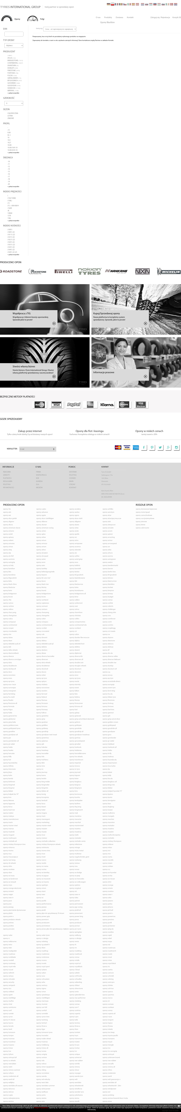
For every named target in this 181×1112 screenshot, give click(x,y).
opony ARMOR (107, 540)
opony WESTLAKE (75, 1083)
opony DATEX (8, 638)
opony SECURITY (8, 982)
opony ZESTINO (8, 1101)
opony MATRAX (8, 829)
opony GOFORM (74, 722)
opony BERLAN (74, 572)
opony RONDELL (8, 960)
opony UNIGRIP (41, 1054)
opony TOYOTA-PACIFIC (110, 1036)
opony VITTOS (107, 1070)
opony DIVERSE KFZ (76, 656)
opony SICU (7, 989)
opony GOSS (107, 735)
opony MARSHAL (75, 822)
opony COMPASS (42, 622)
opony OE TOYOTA (42, 882)
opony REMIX (74, 942)
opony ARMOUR (41, 544)
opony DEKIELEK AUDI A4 (11, 644)
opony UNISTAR (41, 1057)
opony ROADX (107, 954)
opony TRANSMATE (75, 1039)
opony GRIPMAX (42, 741)
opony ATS (73, 553)
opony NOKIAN (108, 866)
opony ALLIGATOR (75, 522)
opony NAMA (107, 857)
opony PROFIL (107, 923)
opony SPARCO (108, 992)
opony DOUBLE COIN (76, 663)
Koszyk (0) (176, 18)
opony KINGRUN (75, 785)
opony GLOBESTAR (9, 719)
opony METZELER (75, 838)
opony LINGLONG (108, 807)
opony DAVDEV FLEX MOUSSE (79, 638)
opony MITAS (107, 848)
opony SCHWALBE (75, 979)
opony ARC (73, 537)
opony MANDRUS (75, 816)
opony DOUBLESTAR (43, 666)
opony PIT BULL (108, 910)
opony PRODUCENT (42, 923)
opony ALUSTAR (41, 525)
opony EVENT (74, 688)
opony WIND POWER (43, 1089)
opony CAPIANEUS (42, 603)
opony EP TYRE (41, 678)
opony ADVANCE (42, 512)
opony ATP (7, 553)
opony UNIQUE (74, 1054)
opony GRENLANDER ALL (11, 741)
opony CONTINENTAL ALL (44, 625)
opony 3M (7, 509)
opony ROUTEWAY (9, 963)
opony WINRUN (8, 1092)
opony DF (106, 650)
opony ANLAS (74, 528)
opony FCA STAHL (9, 697)
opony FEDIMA (74, 697)
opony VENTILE (74, 1064)
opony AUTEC (41, 559)
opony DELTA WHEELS (10, 650)
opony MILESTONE (75, 844)
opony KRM (7, 797)
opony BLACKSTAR (9, 587)
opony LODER (40, 810)
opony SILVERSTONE (76, 989)
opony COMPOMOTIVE (77, 622)
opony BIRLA (7, 581)
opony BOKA (73, 587)
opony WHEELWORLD (76, 1086)
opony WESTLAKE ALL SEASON (13, 1086)
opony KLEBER (107, 788)
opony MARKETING (42, 822)
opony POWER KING (76, 916)
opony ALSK (107, 522)
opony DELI (7, 647)
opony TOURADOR (42, 1036)
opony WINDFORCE (75, 1089)
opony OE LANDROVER (10, 879)
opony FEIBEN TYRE (109, 697)
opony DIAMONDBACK (11, 653)
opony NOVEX (74, 869)
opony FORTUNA (41, 706)
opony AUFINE (74, 556)
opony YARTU (41, 1095)
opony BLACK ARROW (109, 581)
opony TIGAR (40, 1029)
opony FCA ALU (108, 694)
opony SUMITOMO (9, 1007)
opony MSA (7, 854)
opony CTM (7, 634)
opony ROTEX (107, 960)
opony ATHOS (41, 550)
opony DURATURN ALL (110, 669)
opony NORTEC (41, 869)
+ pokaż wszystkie (13, 93)
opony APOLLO (74, 534)
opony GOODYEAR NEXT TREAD (46, 735)
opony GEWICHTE (42, 716)
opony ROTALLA (74, 960)
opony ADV (7, 512)
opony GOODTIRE (9, 732)
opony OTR (73, 891)
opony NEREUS (74, 863)
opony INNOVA (74, 766)
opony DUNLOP (108, 666)
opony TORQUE (8, 1036)
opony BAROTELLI (75, 569)
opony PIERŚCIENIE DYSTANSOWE (14, 910)
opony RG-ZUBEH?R (43, 945)
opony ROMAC (74, 957)
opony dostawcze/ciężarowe (146, 509)
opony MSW (40, 854)
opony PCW (7, 904)
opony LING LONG (75, 807)
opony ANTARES (8, 531)
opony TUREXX (41, 1051)
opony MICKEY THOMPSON (112, 841)
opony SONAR (41, 992)
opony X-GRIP (8, 1095)
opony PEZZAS (41, 907)
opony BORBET (108, 587)
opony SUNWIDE (42, 1014)
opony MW (107, 854)
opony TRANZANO (109, 1039)
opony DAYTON (108, 638)
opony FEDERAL (41, 697)
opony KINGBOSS (75, 782)
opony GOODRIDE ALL (110, 728)
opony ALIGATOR (8, 522)
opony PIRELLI (41, 910)
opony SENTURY (41, 985)
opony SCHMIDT (108, 976)
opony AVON (40, 562)
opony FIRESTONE (108, 700)
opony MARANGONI (43, 819)
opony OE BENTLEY (42, 873)
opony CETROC (74, 609)
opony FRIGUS (8, 710)
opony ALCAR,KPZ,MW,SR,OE (112, 518)
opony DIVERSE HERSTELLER (45, 656)
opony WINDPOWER (109, 1089)
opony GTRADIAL (74, 744)
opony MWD (40, 857)
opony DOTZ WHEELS (43, 663)
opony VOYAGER (75, 1073)
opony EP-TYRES (9, 681)
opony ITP (106, 769)
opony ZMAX (107, 1101)
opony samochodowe (144, 515)
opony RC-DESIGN (75, 938)
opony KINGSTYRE (75, 788)
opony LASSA (40, 804)
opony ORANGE (108, 885)
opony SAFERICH (8, 973)
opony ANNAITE (108, 528)
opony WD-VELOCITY (43, 1079)
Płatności (7, 478)
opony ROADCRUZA (109, 948)
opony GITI (106, 716)
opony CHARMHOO (75, 612)
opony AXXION (108, 562)
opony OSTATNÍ (8, 891)
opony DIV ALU (108, 653)
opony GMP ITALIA (9, 722)
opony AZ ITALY (8, 565)
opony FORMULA (8, 706)
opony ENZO (7, 678)
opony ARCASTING (109, 537)
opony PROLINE (8, 926)
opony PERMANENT (76, 904)
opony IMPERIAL (75, 763)
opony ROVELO (41, 963)
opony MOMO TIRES (43, 851)
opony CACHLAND (42, 600)
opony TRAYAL (107, 1042)
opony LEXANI (41, 807)
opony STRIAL (7, 1004)
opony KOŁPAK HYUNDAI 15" (112, 791)
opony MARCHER (108, 819)
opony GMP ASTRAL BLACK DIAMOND (81, 719)
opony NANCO (41, 860)
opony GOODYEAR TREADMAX (79, 735)
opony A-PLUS (41, 509)
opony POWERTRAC (109, 916)
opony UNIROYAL (108, 1054)
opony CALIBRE (74, 600)
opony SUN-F (73, 1007)
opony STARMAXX (42, 1001)
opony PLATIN (8, 913)
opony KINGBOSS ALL (110, 782)
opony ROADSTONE (42, 954)
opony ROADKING (75, 951)
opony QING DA (108, 929)
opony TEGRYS (108, 1023)
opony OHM (107, 882)
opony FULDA (7, 713)
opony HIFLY (7, 757)
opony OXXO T (107, 895)
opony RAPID (107, 935)
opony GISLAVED (75, 716)
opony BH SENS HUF (43, 578)
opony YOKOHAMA (76, 1095)
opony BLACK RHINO (10, 584)
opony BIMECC (108, 578)
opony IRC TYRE (74, 769)
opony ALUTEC (74, 525)
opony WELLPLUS (8, 1083)
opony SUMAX (74, 1004)
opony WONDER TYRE (76, 1092)
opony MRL (106, 851)
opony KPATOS (108, 794)
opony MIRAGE (74, 848)
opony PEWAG (8, 907)
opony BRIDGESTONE (43, 594)
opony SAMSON (108, 973)
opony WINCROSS (9, 1089)
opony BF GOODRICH (76, 575)
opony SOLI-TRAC (108, 989)
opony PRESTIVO (108, 920)
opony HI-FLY (107, 753)
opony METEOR (41, 838)
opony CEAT (73, 606)
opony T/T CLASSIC (9, 1020)
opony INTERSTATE (9, 769)
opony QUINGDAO (75, 932)
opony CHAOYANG (42, 612)
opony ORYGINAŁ (75, 888)
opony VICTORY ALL (109, 1067)
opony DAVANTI (41, 638)
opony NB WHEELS (9, 863)
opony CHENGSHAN (10, 616)
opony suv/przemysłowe (145, 518)
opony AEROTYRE (108, 512)
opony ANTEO (41, 531)
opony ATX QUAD (42, 556)
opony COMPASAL (9, 622)
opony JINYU (7, 772)
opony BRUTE (41, 597)
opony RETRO (7, 945)
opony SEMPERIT (9, 985)
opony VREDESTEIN (109, 1073)
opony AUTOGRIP (9, 562)
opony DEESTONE (109, 641)
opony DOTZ (7, 663)
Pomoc (72, 467)
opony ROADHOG (42, 951)
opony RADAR (7, 935)
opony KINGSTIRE (42, 788)
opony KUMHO (74, 797)
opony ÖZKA (73, 898)
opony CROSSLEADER (10, 631)
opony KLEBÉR (8, 791)
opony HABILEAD (108, 744)
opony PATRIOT (74, 901)
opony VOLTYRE (8, 1073)
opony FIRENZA (74, 700)
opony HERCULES (9, 753)
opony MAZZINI (108, 832)
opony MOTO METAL (76, 851)
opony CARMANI (42, 606)
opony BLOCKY (41, 587)
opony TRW (106, 1048)
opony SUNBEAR (108, 1007)
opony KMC (73, 791)
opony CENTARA (41, 609)
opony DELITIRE (74, 647)
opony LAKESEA (8, 801)
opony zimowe (141, 522)
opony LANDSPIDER (76, 801)
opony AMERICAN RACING (44, 528)
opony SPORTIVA (108, 995)
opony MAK (73, 813)
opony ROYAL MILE (9, 967)
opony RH (72, 945)
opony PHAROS (108, 907)
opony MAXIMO (108, 829)
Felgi (42, 19)
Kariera (39, 481)
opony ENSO (73, 675)
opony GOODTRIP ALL (76, 732)
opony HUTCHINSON (76, 760)
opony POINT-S (8, 916)
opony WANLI (107, 1076)
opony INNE (40, 766)
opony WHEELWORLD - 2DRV (112, 1086)
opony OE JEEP (74, 876)
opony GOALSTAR (42, 722)
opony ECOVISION (9, 675)
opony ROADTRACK (75, 954)
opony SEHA (40, 982)
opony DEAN (7, 641)
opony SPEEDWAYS (43, 995)
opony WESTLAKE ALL (109, 1083)
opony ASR (106, 547)
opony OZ (39, 898)
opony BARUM (108, 569)
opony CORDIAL (41, 628)
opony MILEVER (108, 844)
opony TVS (73, 1051)
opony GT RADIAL (108, 741)
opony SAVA (40, 976)
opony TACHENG (42, 1020)
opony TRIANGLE (108, 1045)
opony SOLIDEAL (8, 992)
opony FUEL (73, 710)
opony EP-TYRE (108, 678)
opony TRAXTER (74, 1042)
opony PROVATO (8, 929)
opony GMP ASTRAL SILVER (111, 719)
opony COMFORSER (109, 619)
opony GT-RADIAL (9, 744)
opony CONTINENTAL (10, 625)
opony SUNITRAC (75, 1010)
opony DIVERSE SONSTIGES (12, 659)
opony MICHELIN (108, 838)
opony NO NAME (42, 866)
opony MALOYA (8, 816)
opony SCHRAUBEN (42, 979)
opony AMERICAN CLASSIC (11, 528)
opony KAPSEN (74, 775)
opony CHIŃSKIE (75, 616)
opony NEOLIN (41, 863)
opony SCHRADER (9, 979)
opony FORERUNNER (76, 703)
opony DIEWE (41, 653)
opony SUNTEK (8, 1014)
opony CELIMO (8, 609)
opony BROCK (8, 597)
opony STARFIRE (8, 1001)
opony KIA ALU (108, 779)
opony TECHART (41, 1023)
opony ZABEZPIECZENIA (11, 1098)
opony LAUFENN (74, 804)
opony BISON (41, 581)
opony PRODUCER (75, 923)
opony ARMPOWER (75, 544)
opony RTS (106, 967)
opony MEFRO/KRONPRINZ (111, 835)
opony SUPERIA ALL (109, 1014)
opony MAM (40, 816)
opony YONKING (108, 1095)
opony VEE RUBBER (76, 1061)
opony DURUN (41, 672)
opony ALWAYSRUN (109, 525)
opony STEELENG (75, 1001)
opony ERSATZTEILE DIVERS (111, 681)
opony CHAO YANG (9, 612)
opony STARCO (107, 998)
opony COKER (41, 619)
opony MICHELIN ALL (10, 841)
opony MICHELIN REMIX (77, 841)
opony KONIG (41, 794)
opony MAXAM (41, 829)
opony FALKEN (74, 691)
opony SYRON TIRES (42, 1017)
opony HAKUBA (41, 747)
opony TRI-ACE (74, 1045)
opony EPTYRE (41, 681)
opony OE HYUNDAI (109, 873)
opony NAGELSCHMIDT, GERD (79, 857)
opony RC (6, 938)
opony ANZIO (74, 531)
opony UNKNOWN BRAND (111, 1057)
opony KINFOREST (9, 782)
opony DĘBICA (74, 641)
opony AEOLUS (74, 512)
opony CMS (107, 616)
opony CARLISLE (108, 603)
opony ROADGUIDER (10, 951)
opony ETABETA (41, 685)
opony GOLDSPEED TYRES (11, 728)
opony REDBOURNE (9, 942)
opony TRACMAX (8, 1039)
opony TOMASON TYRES (44, 1032)
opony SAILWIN (74, 973)
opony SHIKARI (74, 985)
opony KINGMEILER (42, 785)
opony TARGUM (108, 1020)
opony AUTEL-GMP (75, 559)
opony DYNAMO (75, 672)
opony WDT (73, 1079)
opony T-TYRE (107, 1017)
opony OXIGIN (8, 895)
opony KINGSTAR (9, 788)
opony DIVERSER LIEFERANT (111, 659)
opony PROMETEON (43, 926)
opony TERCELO (8, 1026)
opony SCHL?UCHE (75, 976)
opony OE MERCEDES (76, 879)
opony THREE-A (74, 1026)
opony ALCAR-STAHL (75, 518)
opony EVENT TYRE (109, 688)
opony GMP (40, 719)
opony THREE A (41, 1026)
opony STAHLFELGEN (43, 998)
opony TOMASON (9, 1032)
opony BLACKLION (108, 584)
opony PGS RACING (75, 907)
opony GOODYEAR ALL (10, 735)
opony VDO (40, 1061)
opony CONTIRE (108, 625)
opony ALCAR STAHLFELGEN (45, 518)
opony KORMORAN (75, 794)
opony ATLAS (107, 550)
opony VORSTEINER (42, 1073)
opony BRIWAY (108, 594)
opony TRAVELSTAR (9, 1042)
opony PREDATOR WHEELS (12, 920)
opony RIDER (7, 948)
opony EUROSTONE (42, 688)
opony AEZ (7, 515)
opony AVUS (73, 562)
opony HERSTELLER (42, 753)
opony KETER (74, 779)
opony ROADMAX (9, 954)
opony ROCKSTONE (42, 957)
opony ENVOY (107, 675)
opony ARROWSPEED (110, 544)
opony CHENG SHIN (109, 612)
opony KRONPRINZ (42, 797)
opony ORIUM (41, 888)
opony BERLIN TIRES (109, 572)
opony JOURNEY (41, 772)
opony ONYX (7, 885)
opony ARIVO (73, 540)
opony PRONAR (74, 926)
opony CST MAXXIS (109, 631)
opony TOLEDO (108, 1029)
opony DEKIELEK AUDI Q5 (45, 644)
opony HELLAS (107, 750)
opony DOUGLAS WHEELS (77, 666)
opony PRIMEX (8, 923)
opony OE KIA (107, 876)
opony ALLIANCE (41, 522)
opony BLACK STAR (42, 584)
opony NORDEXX (8, 869)
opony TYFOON (8, 1054)
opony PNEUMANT (76, 913)
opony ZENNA (74, 1098)
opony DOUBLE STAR (109, 663)
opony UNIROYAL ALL (10, 1057)
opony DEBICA (41, 641)
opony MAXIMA (75, 829)
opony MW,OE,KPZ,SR (10, 857)
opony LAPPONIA (9, 804)
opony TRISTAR (8, 1048)
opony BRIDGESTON (10, 594)
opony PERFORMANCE (43, 904)
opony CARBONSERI (76, 603)
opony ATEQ (7, 550)
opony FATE (73, 694)
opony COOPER (8, 628)
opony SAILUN (41, 973)
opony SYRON (8, 1017)
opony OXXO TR (8, 898)
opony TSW (7, 1051)
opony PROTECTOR (109, 926)
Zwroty (6, 475)
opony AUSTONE (9, 559)
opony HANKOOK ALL (109, 747)
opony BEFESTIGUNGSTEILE (45, 572)
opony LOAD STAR (9, 810)
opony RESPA (107, 942)
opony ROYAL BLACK (109, 963)
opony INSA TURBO (109, 766)
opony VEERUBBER (9, 1064)
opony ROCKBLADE (9, 957)
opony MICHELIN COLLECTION (45, 841)
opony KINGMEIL (9, 785)
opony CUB (40, 634)
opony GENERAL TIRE (10, 716)
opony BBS (7, 572)
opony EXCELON (41, 691)
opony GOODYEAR (109, 732)
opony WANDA (41, 1076)
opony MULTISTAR (75, 854)
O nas (98, 18)
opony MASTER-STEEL (43, 826)
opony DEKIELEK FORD (76, 644)
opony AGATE (41, 515)
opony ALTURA (8, 525)
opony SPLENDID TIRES (77, 995)
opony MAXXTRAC (75, 832)
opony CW (106, 634)
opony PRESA (74, 920)
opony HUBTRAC (108, 757)
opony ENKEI (41, 675)
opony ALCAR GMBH (10, 518)
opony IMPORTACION (110, 763)
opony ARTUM (41, 547)
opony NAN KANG (9, 860)
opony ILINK (40, 763)
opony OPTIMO (74, 885)
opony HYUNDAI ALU (110, 760)
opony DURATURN (75, 669)
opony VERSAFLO (108, 1064)
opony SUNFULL (41, 1010)
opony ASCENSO (75, 547)
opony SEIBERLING (75, 982)
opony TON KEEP (108, 1032)
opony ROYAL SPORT (43, 967)
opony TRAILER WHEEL (43, 1039)
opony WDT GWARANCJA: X (111, 1079)
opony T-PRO (73, 1017)
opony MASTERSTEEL (76, 826)
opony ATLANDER (75, 550)
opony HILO (40, 757)
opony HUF (7, 760)
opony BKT (73, 581)
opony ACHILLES (108, 509)
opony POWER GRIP (43, 916)
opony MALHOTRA (109, 813)
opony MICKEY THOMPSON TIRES (14, 844)
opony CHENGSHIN (42, 616)
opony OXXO (40, 895)
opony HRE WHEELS (76, 757)
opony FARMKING (9, 694)
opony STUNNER (41, 1004)
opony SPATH (8, 995)
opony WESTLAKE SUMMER (45, 1086)
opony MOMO (8, 851)
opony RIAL (106, 945)
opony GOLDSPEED (109, 725)
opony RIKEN (40, 948)
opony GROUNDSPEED (77, 741)
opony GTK (40, 744)
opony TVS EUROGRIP (110, 1051)
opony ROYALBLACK (75, 967)
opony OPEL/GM (42, 885)
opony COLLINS (74, 619)
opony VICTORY (74, 1067)
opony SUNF (7, 1010)
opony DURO (7, 672)
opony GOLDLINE (42, 725)
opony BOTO (7, 591)
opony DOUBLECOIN (10, 666)
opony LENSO (7, 807)
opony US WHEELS (9, 1061)
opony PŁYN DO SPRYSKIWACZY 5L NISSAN (50, 913)
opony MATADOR (108, 826)
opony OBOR (7, 873)
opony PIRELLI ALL (75, 910)
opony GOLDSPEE (75, 725)
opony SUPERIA (74, 1014)
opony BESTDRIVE (9, 575)
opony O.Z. (106, 869)
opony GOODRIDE (75, 728)
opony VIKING (41, 1070)
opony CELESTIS (108, 606)
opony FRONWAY (42, 710)
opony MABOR (8, 813)
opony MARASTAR (75, 819)
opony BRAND (41, 591)
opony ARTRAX (8, 547)
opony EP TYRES (75, 678)
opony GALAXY (74, 713)
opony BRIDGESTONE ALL (77, 594)
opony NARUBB (108, 860)
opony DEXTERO (41, 650)
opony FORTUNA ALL (75, 706)
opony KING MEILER (43, 782)
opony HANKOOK (75, 747)
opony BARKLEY (41, 569)
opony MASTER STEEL (10, 826)
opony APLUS (41, 534)
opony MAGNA (41, 813)
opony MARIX (8, 822)
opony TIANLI (7, 1029)
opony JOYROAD (74, 772)
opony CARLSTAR (8, 606)
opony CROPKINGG (109, 628)
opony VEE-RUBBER (109, 1061)
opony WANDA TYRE (76, 1076)
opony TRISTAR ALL (42, 1048)
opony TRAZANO (8, 1045)
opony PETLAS (107, 904)
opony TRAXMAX (42, 1042)
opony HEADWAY (42, 750)
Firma (38, 472)
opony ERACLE (74, 681)
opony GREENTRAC (42, 738)
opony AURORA (108, 556)
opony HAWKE (8, 750)
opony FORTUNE (108, 706)
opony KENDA (8, 779)
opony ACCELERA (75, 509)
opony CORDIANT (75, 628)
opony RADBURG (75, 935)
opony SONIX (74, 992)
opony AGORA (74, 515)
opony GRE (7, 738)
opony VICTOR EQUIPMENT (45, 1067)
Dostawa (119, 18)
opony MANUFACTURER (11, 819)
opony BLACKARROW (76, 584)
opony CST (73, 631)
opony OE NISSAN (109, 879)
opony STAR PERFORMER (77, 998)
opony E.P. (106, 672)
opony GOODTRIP (42, 732)
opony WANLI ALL (8, 1079)
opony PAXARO (108, 901)
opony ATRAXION (42, 553)
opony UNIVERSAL (75, 1057)
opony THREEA (108, 1026)
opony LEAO (107, 804)
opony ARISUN (41, 540)
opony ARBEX (41, 537)
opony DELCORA (108, 644)
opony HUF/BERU (42, 760)
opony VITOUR (74, 1070)
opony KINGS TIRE (109, 785)
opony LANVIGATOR (109, 801)
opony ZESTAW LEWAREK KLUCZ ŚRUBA (115, 1098)
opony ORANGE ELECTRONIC (12, 888)
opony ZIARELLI (74, 1101)
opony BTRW (73, 597)
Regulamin (7, 481)
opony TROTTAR (74, 1048)
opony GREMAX (74, 738)
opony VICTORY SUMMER (11, 1070)
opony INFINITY (8, 766)
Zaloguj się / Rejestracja (160, 18)
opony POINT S (108, 913)
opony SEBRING (108, 979)
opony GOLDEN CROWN (110, 722)
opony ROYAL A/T (75, 963)
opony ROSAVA (41, 960)
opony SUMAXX (108, 1004)
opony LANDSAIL (41, 801)
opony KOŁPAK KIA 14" (11, 794)
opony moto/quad (143, 512)
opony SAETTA (107, 970)
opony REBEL (107, 938)
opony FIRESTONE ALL (10, 703)
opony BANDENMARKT (110, 565)
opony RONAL (107, 957)
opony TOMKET (74, 1032)
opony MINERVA (9, 848)
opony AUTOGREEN (109, 559)
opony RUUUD (8, 970)
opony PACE (7, 901)
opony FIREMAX (41, 700)
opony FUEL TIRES (108, 710)
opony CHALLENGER (109, 609)
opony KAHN (7, 775)
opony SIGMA (41, 989)
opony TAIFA (73, 1020)
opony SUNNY (107, 1010)
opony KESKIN (41, 779)
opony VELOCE (41, 1064)
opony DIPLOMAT (75, 653)
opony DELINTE (41, 647)
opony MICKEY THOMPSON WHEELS (48, 844)
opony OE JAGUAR (42, 876)
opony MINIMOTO (42, 848)
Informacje (8, 467)
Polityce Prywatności (41, 1108)
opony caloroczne (142, 528)
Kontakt (130, 18)
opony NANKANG (75, 860)
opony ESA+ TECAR (9, 685)
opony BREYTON (108, 591)
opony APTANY (8, 537)
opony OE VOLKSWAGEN (77, 882)
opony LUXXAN (108, 810)
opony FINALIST (8, 700)
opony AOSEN (107, 531)
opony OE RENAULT (9, 882)
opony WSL (106, 1092)
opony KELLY (107, 775)
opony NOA (73, 866)
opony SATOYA (8, 976)
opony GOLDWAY (42, 728)
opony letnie (140, 525)
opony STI (106, 1001)
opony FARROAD (41, 694)
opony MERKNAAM (10, 838)
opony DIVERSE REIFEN (110, 656)
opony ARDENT (8, 540)
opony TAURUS (8, 1023)
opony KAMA (41, 775)
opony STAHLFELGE (9, 998)
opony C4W (7, 600)
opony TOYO (73, 1036)
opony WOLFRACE (42, 1092)
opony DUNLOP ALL (9, 669)
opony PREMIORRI (42, 920)
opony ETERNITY (75, 685)
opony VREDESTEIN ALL (10, 1076)
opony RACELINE (108, 932)
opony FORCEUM (42, 703)
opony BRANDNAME (76, 591)
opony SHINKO (108, 985)
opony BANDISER (9, 569)
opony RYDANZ (41, 970)
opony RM (73, 948)
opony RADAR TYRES (43, 935)
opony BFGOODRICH (10, 578)
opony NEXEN (107, 863)
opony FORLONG (108, 703)
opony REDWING (42, 942)
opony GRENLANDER (109, 738)
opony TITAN (73, 1029)
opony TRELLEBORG (42, 1045)
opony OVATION (108, 891)
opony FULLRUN (41, 713)
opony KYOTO (107, 797)
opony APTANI (108, 534)
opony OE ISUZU (9, 876)
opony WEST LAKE (42, 1083)
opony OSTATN (108, 888)
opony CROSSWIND (42, 631)
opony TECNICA (74, 1023)
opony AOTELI (8, 534)
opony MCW (40, 835)
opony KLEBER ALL (42, 791)
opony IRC (39, 769)
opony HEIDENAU (75, 750)
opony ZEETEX (41, 1098)
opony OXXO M (74, 895)
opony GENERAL (108, 713)
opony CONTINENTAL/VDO (78, 625)
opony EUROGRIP (108, 685)
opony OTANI (40, 891)
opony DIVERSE (8, 656)
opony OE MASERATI (43, 879)
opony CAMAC (108, 600)
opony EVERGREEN (9, 691)
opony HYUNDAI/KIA (10, 763)
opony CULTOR (74, 634)
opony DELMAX (108, 647)
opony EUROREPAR (9, 688)
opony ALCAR (107, 515)
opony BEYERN (41, 575)
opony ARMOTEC (9, 544)
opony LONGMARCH (76, 810)
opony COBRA (8, 619)
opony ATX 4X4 (8, 556)
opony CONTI (107, 622)
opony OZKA (107, 898)
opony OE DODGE (75, 873)
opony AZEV (40, 565)
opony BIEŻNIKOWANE (77, 578)
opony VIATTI (7, 1067)
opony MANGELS (108, 816)
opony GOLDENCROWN (10, 725)
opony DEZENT (74, 650)
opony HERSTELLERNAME (77, 753)
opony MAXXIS (41, 832)
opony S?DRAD (74, 970)
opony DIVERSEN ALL (76, 659)
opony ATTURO (108, 553)
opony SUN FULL (41, 1007)
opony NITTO (7, 866)
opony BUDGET (108, 597)
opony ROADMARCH (109, 951)
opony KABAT (107, 772)
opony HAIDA (8, 747)
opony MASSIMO (109, 822)
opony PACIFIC (41, 901)
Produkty (108, 18)
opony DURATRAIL (42, 669)
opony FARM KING (109, 691)
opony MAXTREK (9, 832)
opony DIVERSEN (42, 659)
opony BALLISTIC (74, 565)
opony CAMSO (8, 603)
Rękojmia (7, 472)
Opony (17, 19)
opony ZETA (40, 1101)
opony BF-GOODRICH (110, 575)
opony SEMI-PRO (108, 982)
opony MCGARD (8, 835)
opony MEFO (74, 835)
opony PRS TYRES (75, 929)
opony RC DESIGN (42, 938)
